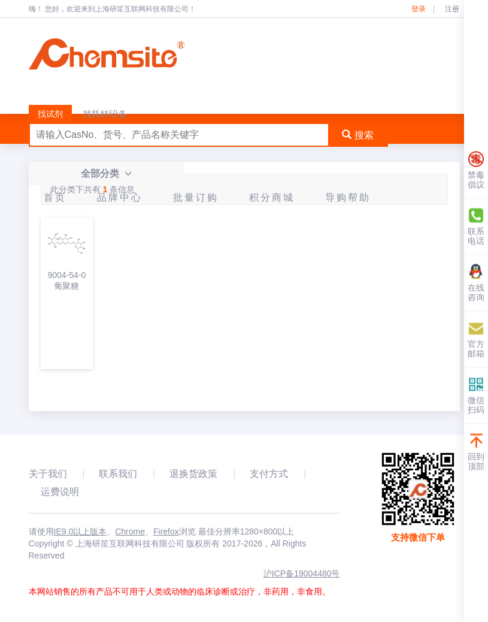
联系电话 (476, 227)
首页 (55, 197)
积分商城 (272, 197)
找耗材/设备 (105, 114)
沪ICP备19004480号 (301, 573)
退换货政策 (193, 474)
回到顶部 (476, 452)
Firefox (166, 531)
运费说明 (60, 492)
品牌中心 (120, 197)
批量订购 (196, 197)
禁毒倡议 (476, 170)
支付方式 (269, 474)
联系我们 (118, 474)
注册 (452, 9)
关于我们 (48, 474)
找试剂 (50, 114)
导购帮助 (348, 197)
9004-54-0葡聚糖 (67, 280)
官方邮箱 (476, 339)
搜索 (357, 135)
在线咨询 (476, 283)
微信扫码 (476, 396)
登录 (418, 9)
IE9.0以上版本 (80, 531)
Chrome (130, 531)
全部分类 (106, 173)
